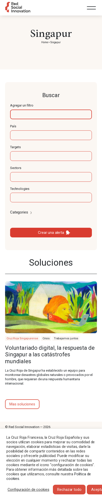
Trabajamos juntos (66, 338)
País (13, 126)
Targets (15, 147)
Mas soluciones (22, 404)
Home (44, 42)
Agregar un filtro (21, 105)
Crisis (46, 338)
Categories (21, 212)
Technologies (19, 189)
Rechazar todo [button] (69, 489)
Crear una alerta (51, 232)
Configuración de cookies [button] (28, 489)
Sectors (15, 168)
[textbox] (51, 114)
